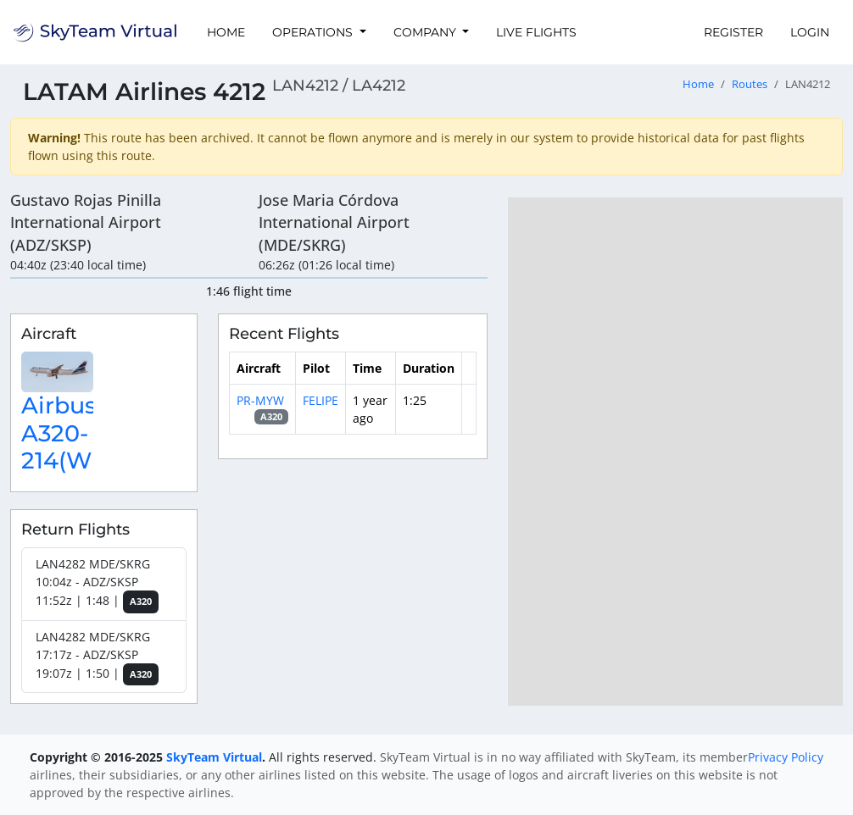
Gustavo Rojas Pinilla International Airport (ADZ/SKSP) (85, 222)
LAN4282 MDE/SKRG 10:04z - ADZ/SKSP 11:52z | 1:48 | (97, 584)
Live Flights (536, 32)
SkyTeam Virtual (214, 757)
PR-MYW (260, 400)
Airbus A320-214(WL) (67, 432)
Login (809, 32)
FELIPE (320, 400)
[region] (675, 451)
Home (226, 32)
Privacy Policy (785, 757)
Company (426, 32)
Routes (749, 84)
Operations (314, 32)
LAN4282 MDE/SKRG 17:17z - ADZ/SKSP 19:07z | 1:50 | (97, 657)
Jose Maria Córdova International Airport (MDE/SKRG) (334, 222)
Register (733, 32)
